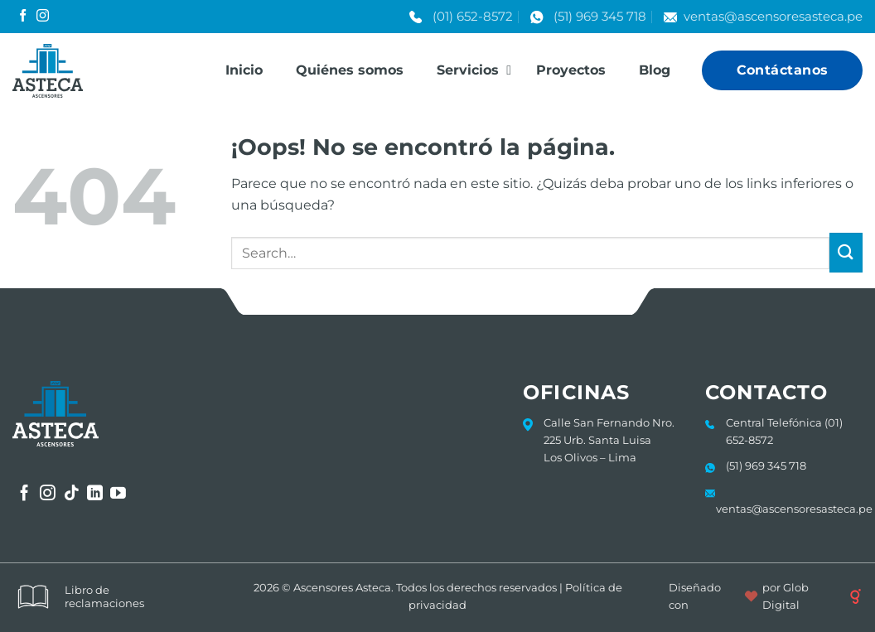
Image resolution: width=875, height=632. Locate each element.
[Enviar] (846, 253)
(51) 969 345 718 (600, 16)
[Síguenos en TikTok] (72, 494)
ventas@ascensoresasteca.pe (773, 16)
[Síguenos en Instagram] (42, 16)
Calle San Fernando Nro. (609, 422)
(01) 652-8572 (473, 16)
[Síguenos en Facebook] (23, 16)
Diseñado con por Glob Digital (766, 596)
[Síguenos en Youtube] (118, 494)
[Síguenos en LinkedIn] (95, 494)
